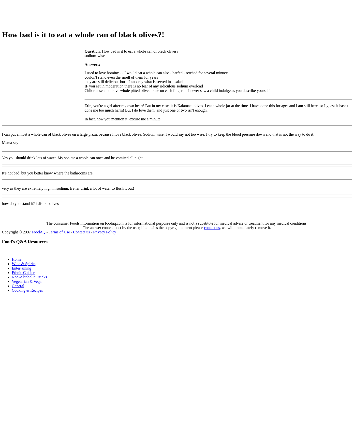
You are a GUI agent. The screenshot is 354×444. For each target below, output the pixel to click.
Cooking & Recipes (27, 290)
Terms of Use (59, 232)
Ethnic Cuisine (23, 273)
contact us (212, 228)
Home (16, 259)
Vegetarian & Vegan (28, 281)
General (18, 286)
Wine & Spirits (23, 264)
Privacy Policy (104, 232)
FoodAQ (38, 232)
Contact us (81, 232)
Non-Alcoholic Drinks (29, 277)
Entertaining (21, 268)
